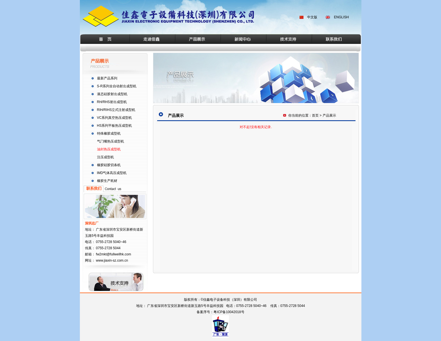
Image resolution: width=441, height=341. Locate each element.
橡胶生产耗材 (107, 181)
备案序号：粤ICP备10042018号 (220, 312)
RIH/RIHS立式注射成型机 (116, 110)
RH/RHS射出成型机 (112, 102)
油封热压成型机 (109, 149)
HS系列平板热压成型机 (114, 126)
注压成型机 (105, 157)
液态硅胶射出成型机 (112, 94)
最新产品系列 (107, 78)
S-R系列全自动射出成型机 (117, 86)
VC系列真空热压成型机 (114, 118)
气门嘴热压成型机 (110, 141)
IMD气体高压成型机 (112, 173)
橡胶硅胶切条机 (109, 165)
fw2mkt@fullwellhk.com (113, 254)
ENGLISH (341, 17)
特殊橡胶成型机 (109, 133)
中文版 (312, 17)
